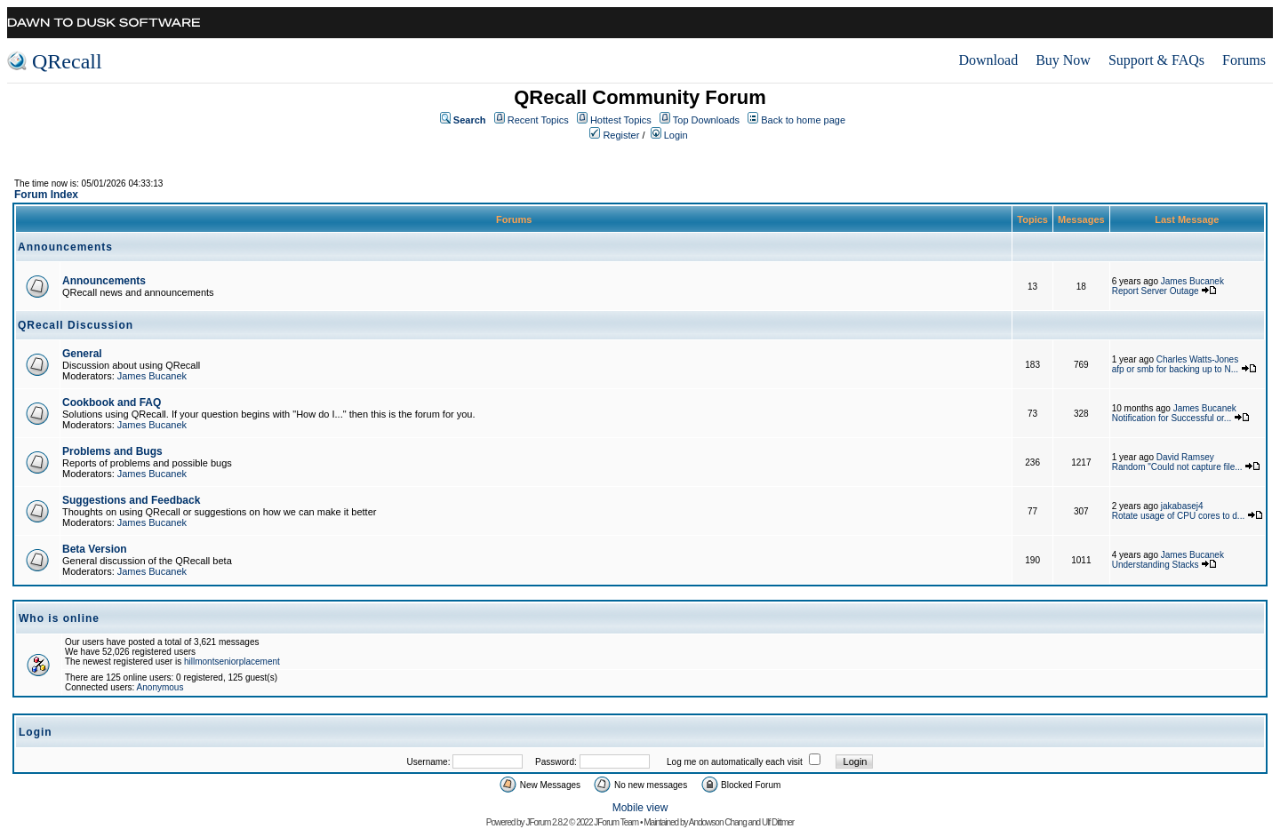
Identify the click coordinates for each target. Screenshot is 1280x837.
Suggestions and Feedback (131, 500)
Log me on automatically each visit (735, 762)
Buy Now (1063, 60)
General (82, 353)
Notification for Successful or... (1172, 418)
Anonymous (160, 687)
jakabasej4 (1182, 506)
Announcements (104, 281)
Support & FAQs (1156, 60)
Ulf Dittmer (778, 822)
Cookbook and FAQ (111, 402)
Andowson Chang (718, 822)
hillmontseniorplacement (232, 661)
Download (988, 60)
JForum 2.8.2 (546, 822)
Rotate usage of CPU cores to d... (1178, 516)
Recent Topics (538, 120)
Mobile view (640, 807)
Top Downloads (706, 120)
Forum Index (46, 194)
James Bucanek (1192, 281)
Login (676, 135)
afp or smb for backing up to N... (1175, 369)
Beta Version (94, 549)
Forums (1244, 60)
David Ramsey (1185, 457)
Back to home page (803, 120)
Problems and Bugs (112, 451)
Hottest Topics (621, 120)
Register (621, 135)
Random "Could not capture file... (1177, 467)
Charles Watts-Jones (1197, 359)
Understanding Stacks (1155, 565)
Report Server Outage (1155, 291)
